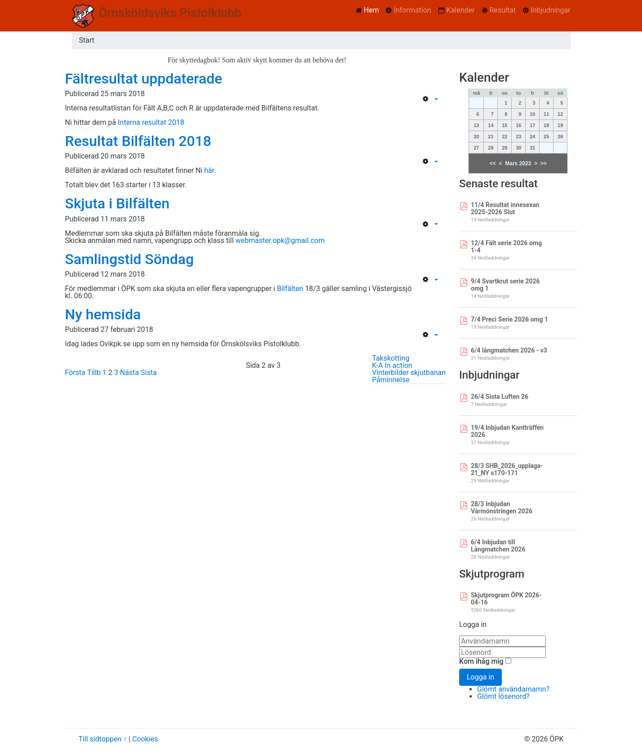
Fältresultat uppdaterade (143, 78)
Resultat (503, 10)
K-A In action (392, 365)
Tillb (94, 372)
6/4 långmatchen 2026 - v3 (509, 350)
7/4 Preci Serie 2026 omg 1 (509, 319)
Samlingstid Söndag (129, 259)
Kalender (461, 10)
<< (493, 163)
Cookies (145, 739)
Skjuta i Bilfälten (117, 203)
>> (543, 163)
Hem (371, 10)
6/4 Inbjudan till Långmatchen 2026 (498, 545)
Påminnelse (390, 379)
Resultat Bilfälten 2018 (138, 141)
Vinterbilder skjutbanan (409, 372)
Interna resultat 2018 (151, 122)
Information (412, 10)
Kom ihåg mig (481, 661)
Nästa (129, 372)
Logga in (480, 677)
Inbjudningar (551, 10)
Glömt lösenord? (503, 696)
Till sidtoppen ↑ (103, 739)
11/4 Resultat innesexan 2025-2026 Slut (505, 208)
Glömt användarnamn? (513, 689)
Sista (149, 372)
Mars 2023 (518, 163)
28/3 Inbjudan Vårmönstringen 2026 (501, 507)
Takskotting (390, 358)
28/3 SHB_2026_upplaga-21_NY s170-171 (507, 469)
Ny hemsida (103, 314)
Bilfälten (290, 288)
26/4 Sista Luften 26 (499, 396)
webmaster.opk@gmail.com (280, 240)
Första (75, 372)
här (209, 170)
